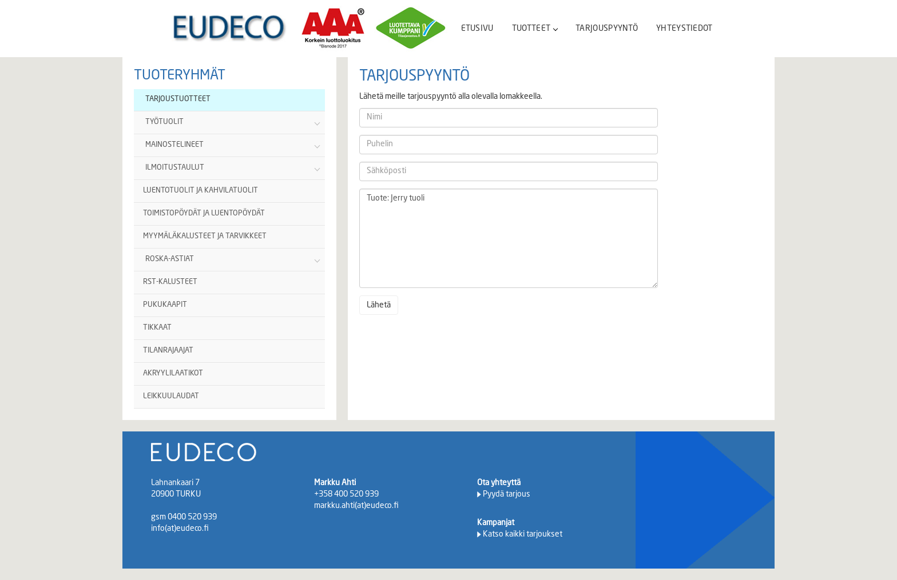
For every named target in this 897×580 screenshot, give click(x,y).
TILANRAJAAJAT (168, 350)
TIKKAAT (157, 327)
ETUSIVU (477, 29)
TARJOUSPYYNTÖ (606, 29)
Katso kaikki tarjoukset (522, 534)
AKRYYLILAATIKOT (173, 373)
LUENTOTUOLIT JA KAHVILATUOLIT (200, 190)
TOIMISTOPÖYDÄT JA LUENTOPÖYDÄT (204, 213)
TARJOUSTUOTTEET (178, 99)
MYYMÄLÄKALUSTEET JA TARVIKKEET (205, 236)
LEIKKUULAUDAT (171, 396)
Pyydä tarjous (506, 494)
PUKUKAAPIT (165, 305)
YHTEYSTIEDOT (684, 29)
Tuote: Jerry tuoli (508, 238)
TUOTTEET (534, 29)
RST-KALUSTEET (170, 282)
